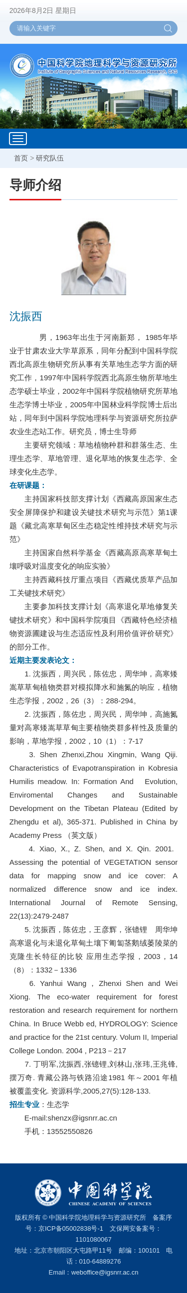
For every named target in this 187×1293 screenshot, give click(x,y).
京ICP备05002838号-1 (70, 1228)
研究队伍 (50, 158)
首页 (21, 158)
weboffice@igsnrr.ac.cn (104, 1272)
